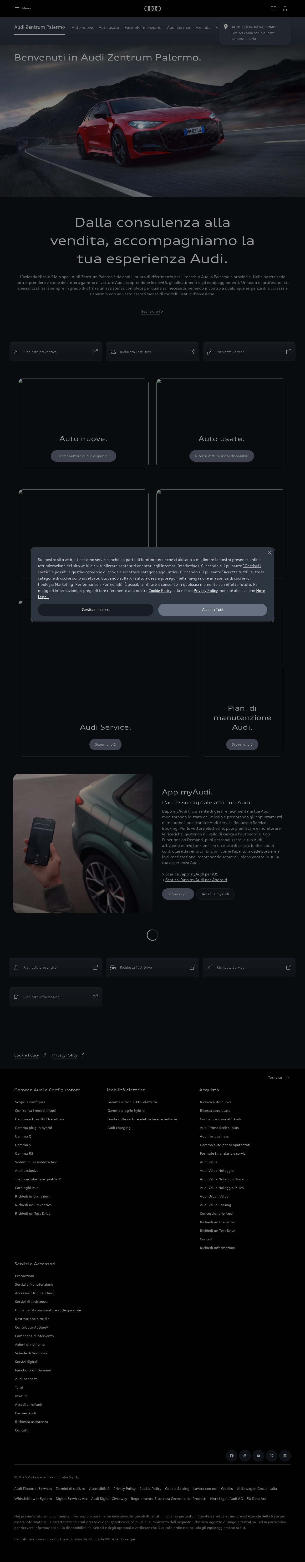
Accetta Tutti (212, 610)
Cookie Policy (159, 590)
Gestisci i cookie (96, 610)
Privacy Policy (206, 590)
